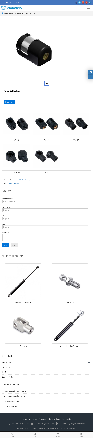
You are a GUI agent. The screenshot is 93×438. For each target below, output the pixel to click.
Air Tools (5, 372)
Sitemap (72, 428)
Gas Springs (22, 13)
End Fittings (32, 13)
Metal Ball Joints (15, 183)
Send (6, 245)
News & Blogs (54, 419)
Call (34, 435)
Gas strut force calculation (13, 401)
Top (81, 435)
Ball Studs (70, 302)
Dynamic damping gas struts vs (15, 391)
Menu (58, 435)
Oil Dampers (7, 367)
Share (11, 435)
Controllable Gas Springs (22, 180)
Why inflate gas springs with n (14, 396)
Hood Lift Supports (23, 302)
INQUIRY (9, 102)
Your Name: (6, 207)
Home (6, 13)
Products (13, 13)
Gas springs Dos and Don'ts (13, 406)
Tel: (3, 216)
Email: (4, 224)
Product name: (7, 199)
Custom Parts (7, 377)
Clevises (23, 346)
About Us (33, 419)
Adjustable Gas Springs (69, 346)
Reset (14, 245)
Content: (5, 233)
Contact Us (66, 419)
